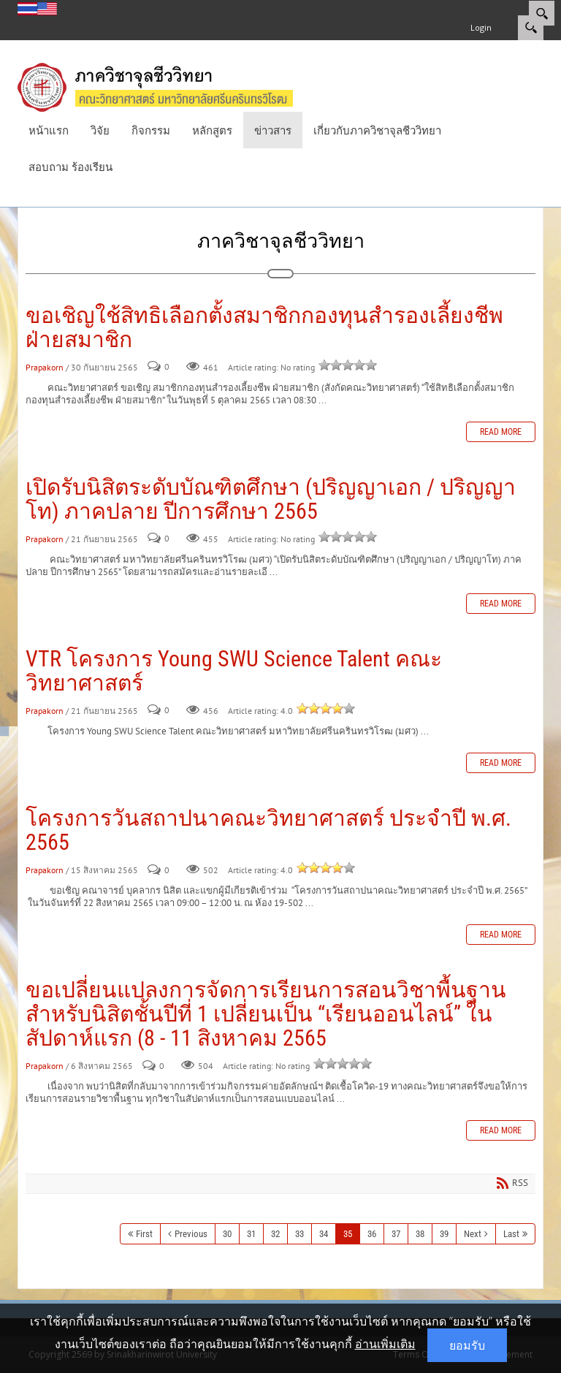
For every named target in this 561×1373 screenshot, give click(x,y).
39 (444, 1233)
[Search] (541, 13)
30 (227, 1233)
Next (472, 1233)
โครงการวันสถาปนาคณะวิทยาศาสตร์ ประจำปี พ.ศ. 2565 (268, 830)
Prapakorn (45, 367)
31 (251, 1233)
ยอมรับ (467, 1345)
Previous (191, 1233)
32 (275, 1233)
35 (347, 1233)
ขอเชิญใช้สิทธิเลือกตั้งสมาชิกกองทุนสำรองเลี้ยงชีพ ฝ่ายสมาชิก (264, 327)
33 (299, 1233)
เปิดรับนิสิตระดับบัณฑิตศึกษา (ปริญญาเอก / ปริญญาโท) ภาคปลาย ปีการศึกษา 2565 (271, 499)
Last (511, 1233)
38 (420, 1233)
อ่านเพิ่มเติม (385, 1344)
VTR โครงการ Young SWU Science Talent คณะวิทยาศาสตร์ (234, 671)
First (144, 1233)
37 (396, 1233)
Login (481, 27)
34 (323, 1233)
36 (371, 1233)
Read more (501, 432)
